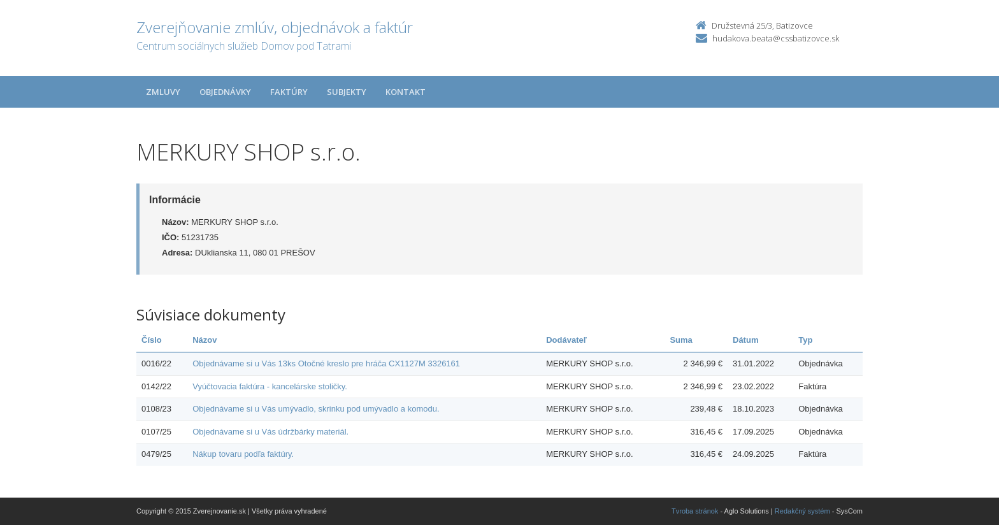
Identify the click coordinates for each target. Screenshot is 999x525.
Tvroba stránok (695, 511)
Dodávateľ (566, 340)
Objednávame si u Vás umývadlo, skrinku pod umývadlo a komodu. (315, 409)
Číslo (151, 340)
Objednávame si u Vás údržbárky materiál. (270, 431)
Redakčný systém (802, 511)
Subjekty (346, 91)
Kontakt (405, 91)
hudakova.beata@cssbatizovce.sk (775, 38)
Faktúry (289, 91)
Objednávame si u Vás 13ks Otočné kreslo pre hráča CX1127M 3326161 (326, 363)
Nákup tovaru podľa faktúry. (243, 454)
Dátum (745, 340)
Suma (681, 340)
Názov (204, 340)
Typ (805, 340)
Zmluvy (163, 91)
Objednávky (225, 91)
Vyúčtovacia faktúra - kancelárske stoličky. (269, 386)
